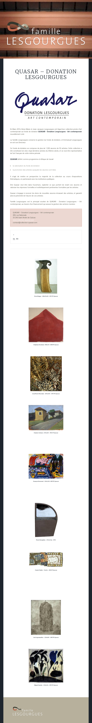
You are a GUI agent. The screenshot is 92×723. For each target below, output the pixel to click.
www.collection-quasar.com (23, 220)
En (14, 239)
